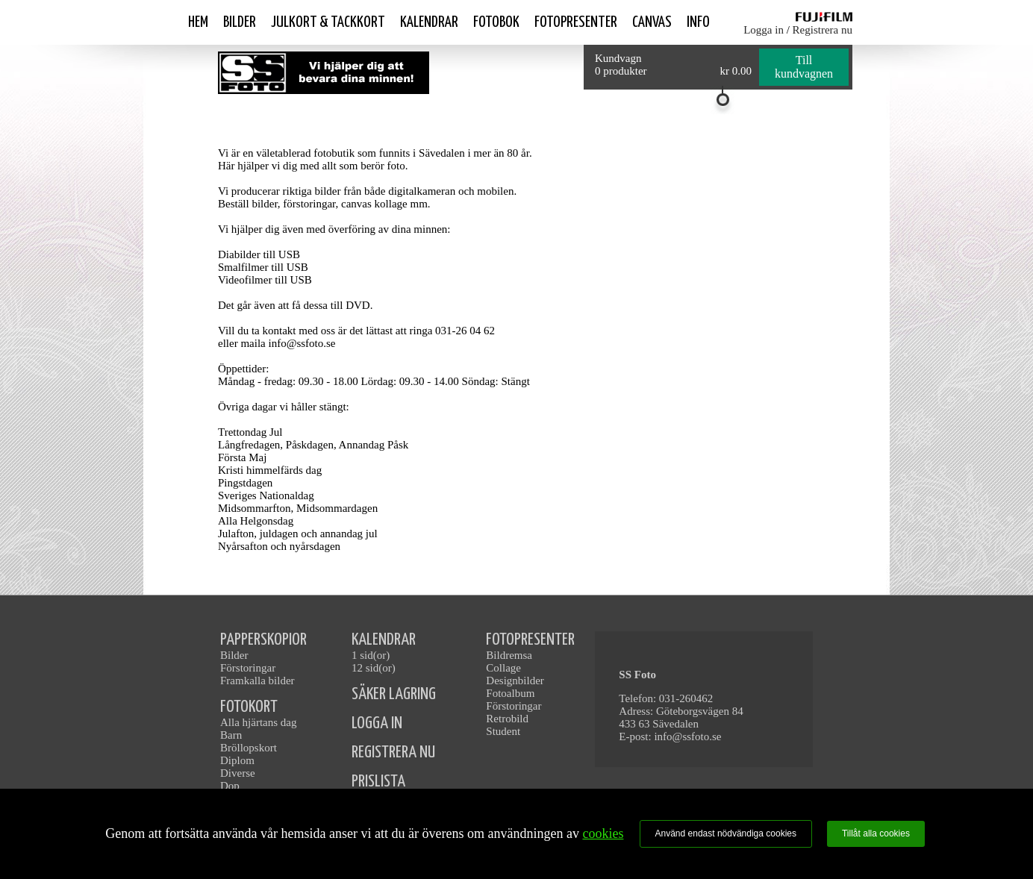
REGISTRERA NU (393, 752)
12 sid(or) (374, 668)
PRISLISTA (378, 781)
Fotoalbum (510, 693)
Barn (231, 735)
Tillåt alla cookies (876, 833)
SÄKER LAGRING (394, 694)
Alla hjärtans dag (258, 722)
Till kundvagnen (804, 67)
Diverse (237, 773)
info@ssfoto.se (687, 736)
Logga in (763, 30)
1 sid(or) (371, 655)
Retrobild (507, 719)
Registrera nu (822, 30)
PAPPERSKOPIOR (263, 639)
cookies (602, 833)
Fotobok (496, 22)
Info (698, 22)
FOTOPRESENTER (530, 639)
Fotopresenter (575, 22)
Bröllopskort (248, 748)
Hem (198, 22)
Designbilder (514, 680)
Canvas (652, 22)
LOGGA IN (377, 723)
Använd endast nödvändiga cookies (725, 833)
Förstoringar (247, 668)
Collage (503, 668)
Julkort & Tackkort (328, 22)
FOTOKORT (249, 707)
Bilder (239, 22)
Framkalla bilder (257, 680)
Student (503, 731)
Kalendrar (429, 22)
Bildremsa (509, 655)
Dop (230, 786)
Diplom (237, 760)
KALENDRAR (384, 639)
